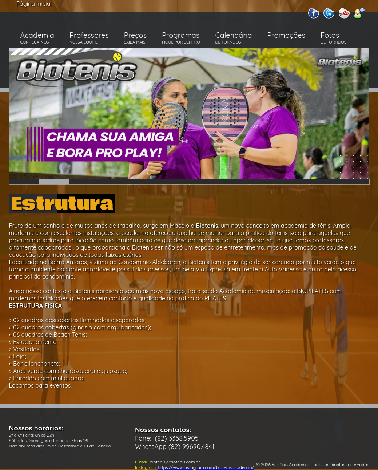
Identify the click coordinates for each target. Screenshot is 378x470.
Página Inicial (34, 3)
